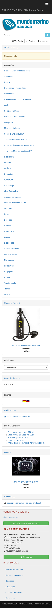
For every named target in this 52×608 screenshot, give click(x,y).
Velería (7, 294)
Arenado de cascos (12, 197)
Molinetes (8, 168)
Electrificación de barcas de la (17, 71)
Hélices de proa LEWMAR (15, 117)
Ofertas (7, 452)
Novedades (9, 94)
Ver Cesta (17, 41)
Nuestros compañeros (14, 575)
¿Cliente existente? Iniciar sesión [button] (26, 523)
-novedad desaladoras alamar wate (19, 145)
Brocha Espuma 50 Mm (18, 437)
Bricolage (8, 220)
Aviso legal (10, 587)
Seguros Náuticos (11, 111)
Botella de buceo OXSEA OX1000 (26, 346)
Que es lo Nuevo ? (12, 303)
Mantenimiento (10, 254)
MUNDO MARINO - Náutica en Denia (22, 10)
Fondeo (7, 162)
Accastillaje (9, 185)
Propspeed (9, 271)
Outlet (6, 105)
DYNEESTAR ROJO (16, 440)
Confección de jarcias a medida (17, 99)
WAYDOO (8, 180)
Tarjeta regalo (10, 283)
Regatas (7, 277)
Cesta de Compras (12, 378)
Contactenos (10, 598)
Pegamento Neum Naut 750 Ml (21, 432)
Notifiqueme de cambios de (17, 417)
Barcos (7, 214)
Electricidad (9, 243)
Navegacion (9, 260)
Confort (7, 237)
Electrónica (9, 157)
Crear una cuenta (10, 517)
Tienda (7, 289)
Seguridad (8, 174)
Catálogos (9, 581)
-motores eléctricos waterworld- (17, 140)
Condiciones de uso (13, 592)
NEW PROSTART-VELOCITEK (26, 482)
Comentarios (9, 497)
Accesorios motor (11, 249)
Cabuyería (8, 226)
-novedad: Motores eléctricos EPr (18, 151)
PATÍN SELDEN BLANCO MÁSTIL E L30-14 (26, 443)
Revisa (30, 41)
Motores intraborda (12, 128)
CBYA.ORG (9, 231)
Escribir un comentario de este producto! (24, 503)
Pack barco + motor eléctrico (16, 88)
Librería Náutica (11, 191)
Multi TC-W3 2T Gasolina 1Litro (21, 435)
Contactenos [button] (26, 557)
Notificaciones (10, 410)
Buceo (7, 82)
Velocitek (8, 208)
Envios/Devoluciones (14, 569)
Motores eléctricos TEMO (15, 203)
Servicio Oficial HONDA (14, 134)
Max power (9, 122)
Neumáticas (9, 266)
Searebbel (8, 76)
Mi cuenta (43, 41)
